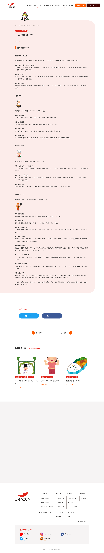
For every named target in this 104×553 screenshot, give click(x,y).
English (96, 1)
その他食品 (61, 506)
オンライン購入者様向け (47, 506)
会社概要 (70, 502)
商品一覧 (59, 493)
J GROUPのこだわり (48, 5)
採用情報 (71, 5)
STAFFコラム (70, 512)
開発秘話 (57, 5)
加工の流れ (59, 512)
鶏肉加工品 (61, 498)
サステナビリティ (72, 506)
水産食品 (60, 502)
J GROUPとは (72, 498)
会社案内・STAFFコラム (24, 25)
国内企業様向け (45, 498)
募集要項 (83, 498)
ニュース (69, 516)
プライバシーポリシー (83, 522)
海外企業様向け (45, 502)
